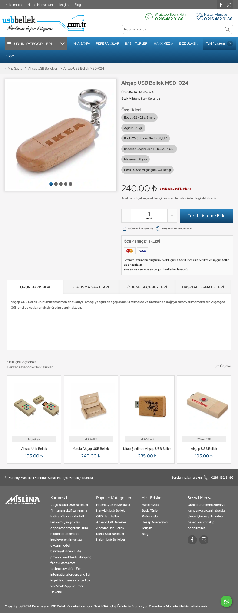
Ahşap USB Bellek (204, 449)
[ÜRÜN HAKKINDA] (35, 287)
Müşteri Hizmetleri (212, 17)
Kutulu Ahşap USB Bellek (91, 449)
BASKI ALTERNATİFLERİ (203, 287)
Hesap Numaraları (40, 5)
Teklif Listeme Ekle (206, 216)
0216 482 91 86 (202, 477)
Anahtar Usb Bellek (110, 528)
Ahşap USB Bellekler (111, 522)
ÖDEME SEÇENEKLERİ (147, 287)
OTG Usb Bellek (107, 516)
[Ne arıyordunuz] (177, 29)
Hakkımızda (13, 5)
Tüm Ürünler (222, 366)
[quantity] (149, 214)
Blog (77, 5)
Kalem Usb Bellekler (110, 539)
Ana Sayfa (81, 43)
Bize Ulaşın (188, 43)
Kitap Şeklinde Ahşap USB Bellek (147, 449)
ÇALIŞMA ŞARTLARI (91, 287)
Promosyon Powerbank (113, 505)
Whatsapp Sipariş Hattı (165, 17)
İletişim (64, 5)
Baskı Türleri (136, 43)
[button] (51, 184)
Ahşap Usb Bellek (34, 449)
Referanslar (107, 43)
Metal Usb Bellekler (110, 534)
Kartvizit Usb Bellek (110, 510)
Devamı (56, 592)
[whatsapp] (226, 603)
